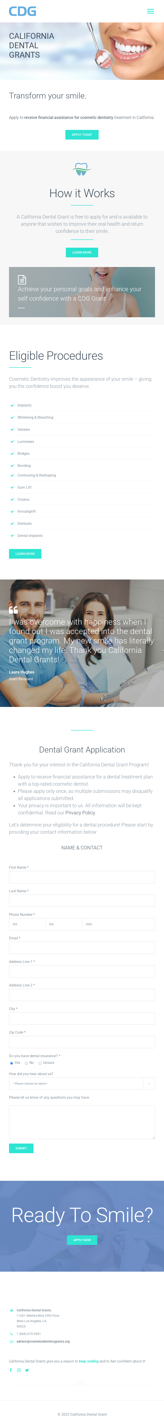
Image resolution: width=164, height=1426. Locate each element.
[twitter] (27, 1370)
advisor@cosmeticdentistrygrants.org (43, 1341)
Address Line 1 (22, 962)
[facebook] (11, 1370)
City (13, 1009)
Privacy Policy (80, 813)
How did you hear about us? (31, 1074)
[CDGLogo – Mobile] (22, 6)
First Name (19, 867)
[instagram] (19, 1370)
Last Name (19, 891)
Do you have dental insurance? (34, 1056)
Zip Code (17, 1032)
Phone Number (22, 914)
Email (14, 938)
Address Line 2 (22, 985)
